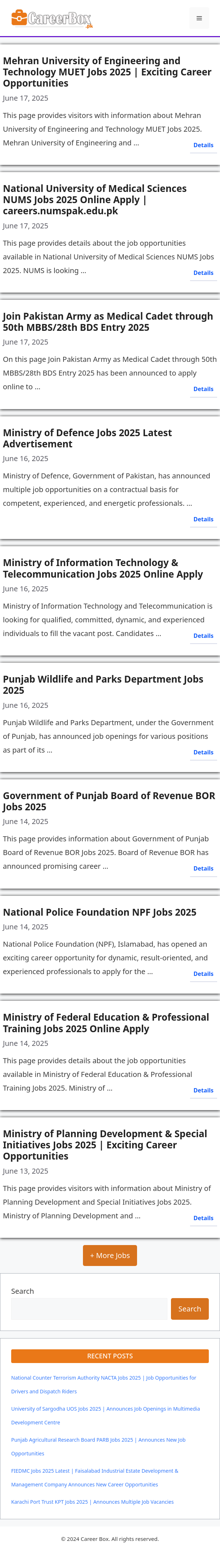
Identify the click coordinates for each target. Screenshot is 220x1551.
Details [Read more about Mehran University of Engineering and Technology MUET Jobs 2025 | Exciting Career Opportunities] (204, 145)
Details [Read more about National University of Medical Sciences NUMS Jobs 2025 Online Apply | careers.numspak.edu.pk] (204, 273)
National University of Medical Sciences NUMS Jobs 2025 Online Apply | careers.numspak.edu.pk (95, 199)
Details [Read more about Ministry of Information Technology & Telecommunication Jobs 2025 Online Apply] (204, 636)
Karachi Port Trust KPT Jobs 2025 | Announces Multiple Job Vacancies (92, 1501)
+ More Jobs (110, 1255)
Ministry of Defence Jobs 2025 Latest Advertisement (87, 438)
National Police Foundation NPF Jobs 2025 (100, 912)
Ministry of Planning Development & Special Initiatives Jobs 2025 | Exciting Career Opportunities (105, 1144)
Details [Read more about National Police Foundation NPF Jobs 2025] (204, 974)
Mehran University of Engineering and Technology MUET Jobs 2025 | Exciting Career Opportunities (107, 71)
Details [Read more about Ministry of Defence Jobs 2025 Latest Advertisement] (204, 519)
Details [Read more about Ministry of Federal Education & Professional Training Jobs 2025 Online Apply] (204, 1090)
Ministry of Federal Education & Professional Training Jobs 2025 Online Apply (106, 1023)
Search (22, 1291)
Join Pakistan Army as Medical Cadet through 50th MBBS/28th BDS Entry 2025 (108, 322)
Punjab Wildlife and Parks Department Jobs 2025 (103, 684)
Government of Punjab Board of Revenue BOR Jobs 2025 (109, 801)
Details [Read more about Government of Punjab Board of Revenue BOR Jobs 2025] (204, 868)
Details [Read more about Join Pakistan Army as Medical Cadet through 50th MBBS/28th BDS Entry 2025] (204, 389)
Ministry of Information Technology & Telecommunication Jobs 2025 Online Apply (103, 568)
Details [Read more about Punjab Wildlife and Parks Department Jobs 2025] (204, 752)
